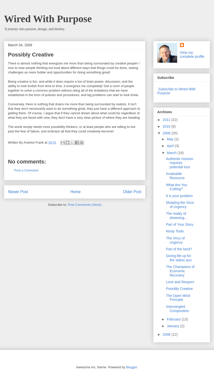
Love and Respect (180, 282)
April (171, 146)
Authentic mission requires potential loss (179, 163)
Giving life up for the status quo (179, 258)
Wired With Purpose (48, 18)
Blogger (131, 367)
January (173, 326)
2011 (167, 120)
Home (75, 192)
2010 (167, 126)
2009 (167, 133)
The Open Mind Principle (178, 298)
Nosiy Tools (175, 231)
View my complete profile (192, 54)
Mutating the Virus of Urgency (180, 205)
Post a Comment (26, 170)
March (172, 153)
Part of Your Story (179, 224)
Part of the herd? (179, 249)
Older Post (132, 192)
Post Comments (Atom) (84, 205)
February (174, 319)
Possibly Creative (179, 289)
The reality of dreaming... (176, 216)
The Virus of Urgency (175, 240)
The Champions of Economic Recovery (180, 271)
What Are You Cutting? (176, 187)
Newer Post (18, 192)
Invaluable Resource (175, 176)
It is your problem (179, 196)
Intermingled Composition (177, 309)
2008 (167, 334)
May (170, 139)
